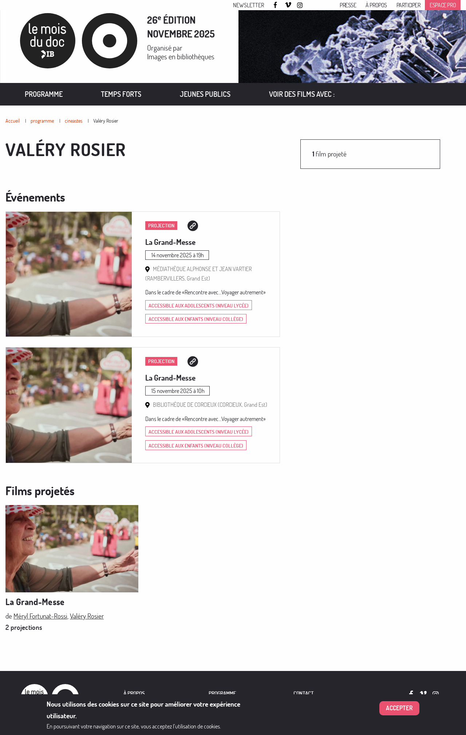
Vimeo (288, 5)
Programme (44, 94)
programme (42, 120)
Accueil (12, 120)
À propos (376, 5)
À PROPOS (134, 693)
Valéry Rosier (105, 120)
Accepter (399, 708)
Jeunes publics (205, 94)
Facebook (276, 5)
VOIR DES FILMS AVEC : (302, 94)
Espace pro (443, 5)
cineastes (73, 120)
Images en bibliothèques (180, 56)
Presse (348, 5)
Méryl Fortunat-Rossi (40, 615)
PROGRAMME (222, 693)
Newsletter (248, 5)
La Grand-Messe (170, 242)
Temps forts (121, 94)
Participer (408, 5)
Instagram (300, 5)
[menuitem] (43, 94)
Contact (303, 693)
